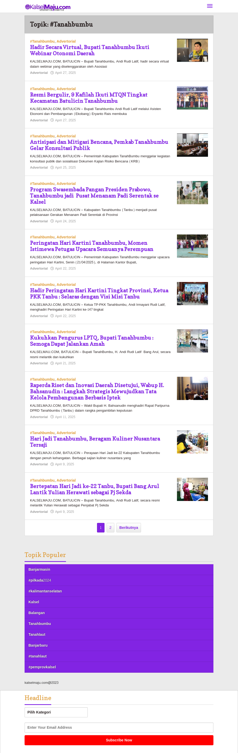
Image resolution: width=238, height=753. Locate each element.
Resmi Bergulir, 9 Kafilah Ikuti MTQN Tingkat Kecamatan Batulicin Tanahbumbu (88, 98)
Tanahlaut (36, 634)
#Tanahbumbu (42, 41)
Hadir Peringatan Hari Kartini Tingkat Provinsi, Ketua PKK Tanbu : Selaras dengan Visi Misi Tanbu (99, 293)
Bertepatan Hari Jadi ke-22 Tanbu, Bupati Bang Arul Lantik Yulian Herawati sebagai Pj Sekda (94, 489)
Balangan (36, 613)
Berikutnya (128, 527)
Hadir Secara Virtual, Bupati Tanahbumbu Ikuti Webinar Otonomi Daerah (89, 50)
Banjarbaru (38, 645)
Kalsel (33, 602)
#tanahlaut (37, 656)
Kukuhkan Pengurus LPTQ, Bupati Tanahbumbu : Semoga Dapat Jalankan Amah (91, 341)
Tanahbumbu (39, 624)
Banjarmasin (39, 569)
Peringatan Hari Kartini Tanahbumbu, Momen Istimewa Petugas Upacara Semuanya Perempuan (91, 246)
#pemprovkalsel (42, 667)
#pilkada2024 (39, 580)
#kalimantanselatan (45, 591)
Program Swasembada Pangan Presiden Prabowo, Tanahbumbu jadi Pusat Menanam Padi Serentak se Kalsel (94, 195)
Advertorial (66, 41)
